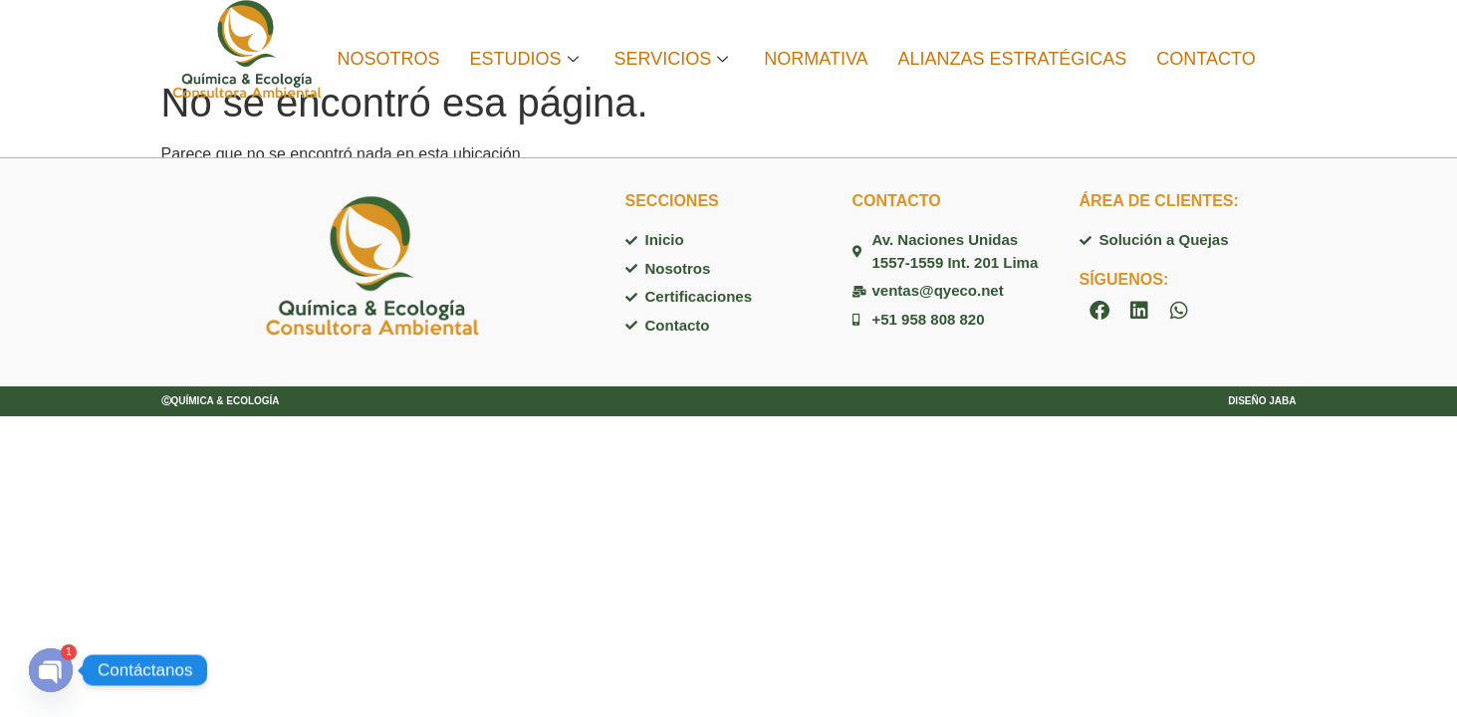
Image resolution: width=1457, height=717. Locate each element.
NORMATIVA (815, 59)
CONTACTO (1205, 59)
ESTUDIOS (524, 59)
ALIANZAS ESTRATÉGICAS (1012, 59)
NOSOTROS (388, 59)
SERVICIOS (671, 59)
